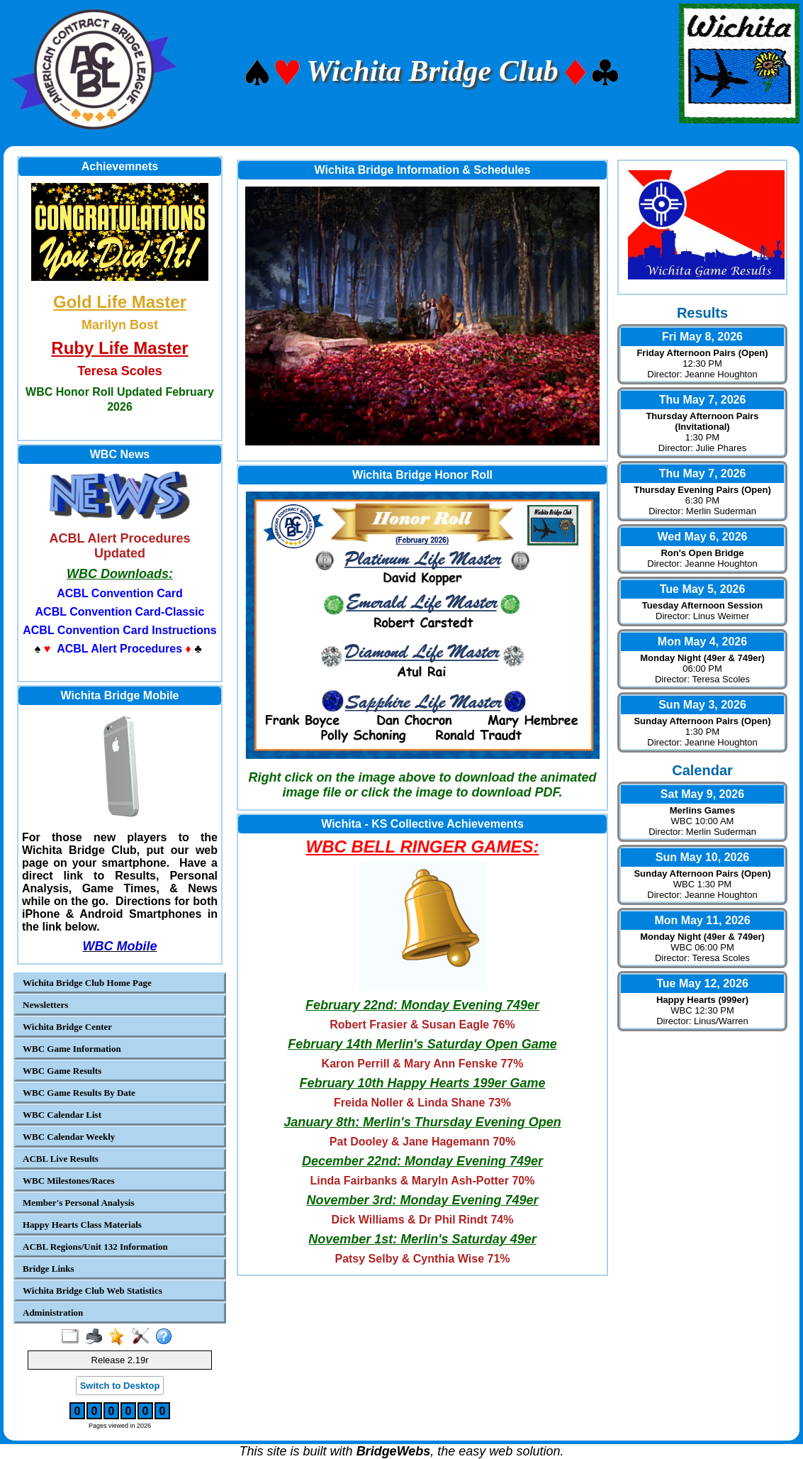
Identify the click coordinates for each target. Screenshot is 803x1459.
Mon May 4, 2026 (702, 642)
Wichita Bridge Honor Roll (422, 475)
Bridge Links (48, 1268)
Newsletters (45, 1004)
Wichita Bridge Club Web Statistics (92, 1290)
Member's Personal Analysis (78, 1202)
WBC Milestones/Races (69, 1180)
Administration (53, 1312)
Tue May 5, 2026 (703, 589)
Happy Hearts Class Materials (82, 1224)
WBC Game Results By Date (79, 1092)
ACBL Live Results (61, 1158)
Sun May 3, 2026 (702, 705)
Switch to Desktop (120, 1385)
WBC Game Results (62, 1070)
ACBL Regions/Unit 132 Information (95, 1246)
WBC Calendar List (62, 1114)
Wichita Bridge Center (67, 1026)
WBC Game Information (72, 1048)
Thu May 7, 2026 (702, 400)
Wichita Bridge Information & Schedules (423, 170)
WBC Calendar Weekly (69, 1136)
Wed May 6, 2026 (703, 537)
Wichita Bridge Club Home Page (87, 982)
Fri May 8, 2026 (702, 337)
